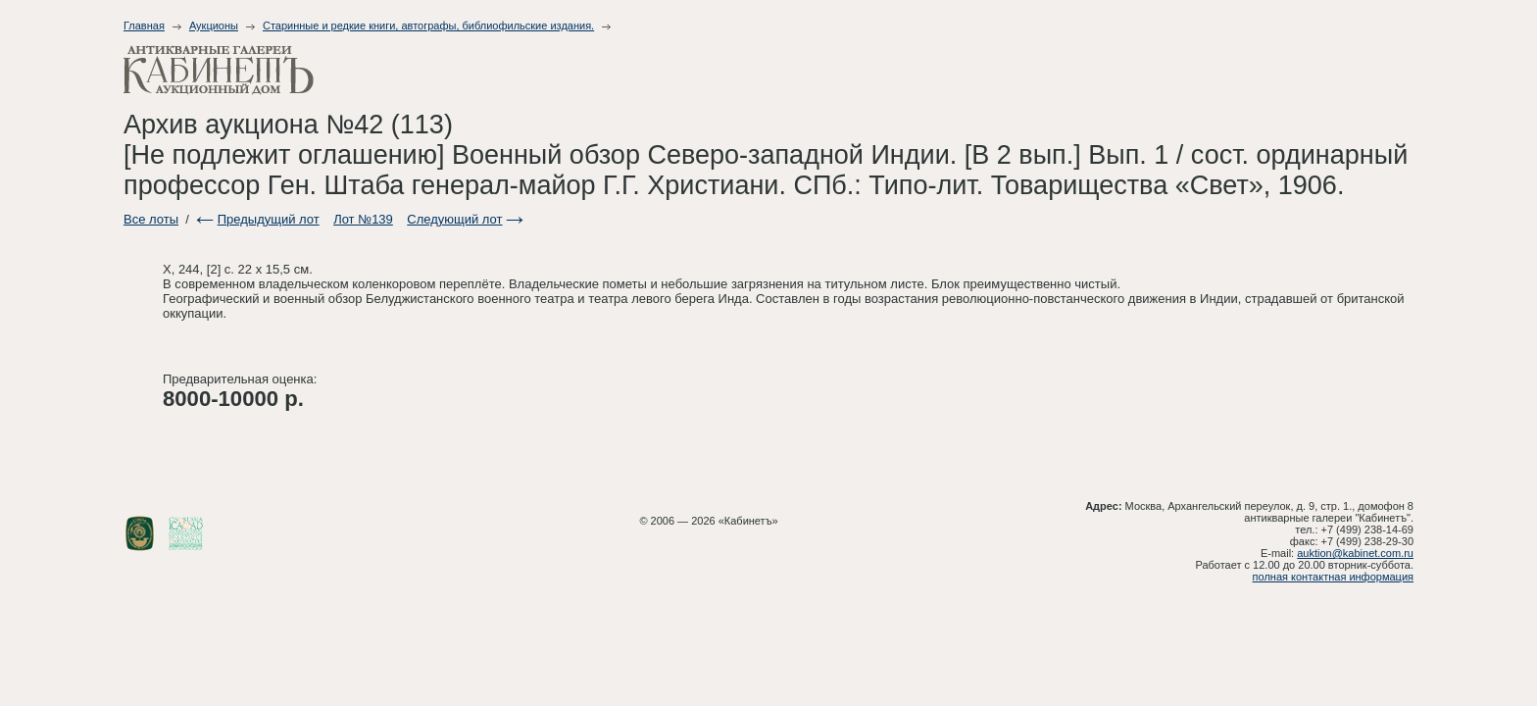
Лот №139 (363, 219)
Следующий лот (454, 219)
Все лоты (151, 219)
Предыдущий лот (269, 219)
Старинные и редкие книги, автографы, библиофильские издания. (428, 25)
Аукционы (213, 25)
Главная (144, 25)
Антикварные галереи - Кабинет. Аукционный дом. (219, 70)
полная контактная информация (1333, 576)
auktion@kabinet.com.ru (1355, 553)
